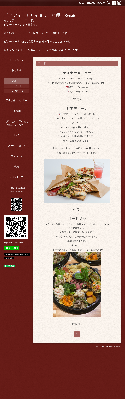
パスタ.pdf (74, 92)
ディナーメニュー (77, 73)
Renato (102, 349)
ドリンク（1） (16, 90)
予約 (16, 166)
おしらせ (16, 70)
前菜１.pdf (74, 87)
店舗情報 (16, 111)
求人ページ (16, 156)
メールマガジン (16, 145)
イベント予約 (16, 177)
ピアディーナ (77, 109)
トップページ (16, 60)
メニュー (16, 81)
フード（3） (16, 86)
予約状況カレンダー (16, 100)
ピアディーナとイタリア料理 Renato (40, 15)
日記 (16, 135)
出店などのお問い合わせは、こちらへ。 (16, 123)
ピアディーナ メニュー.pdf (73, 114)
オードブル (77, 222)
